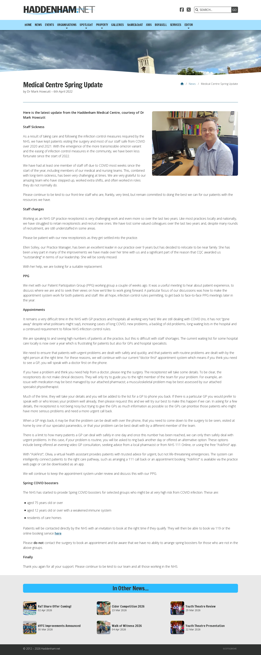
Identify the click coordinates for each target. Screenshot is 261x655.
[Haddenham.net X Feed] (189, 10)
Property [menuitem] (102, 25)
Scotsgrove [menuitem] (230, 648)
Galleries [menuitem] (117, 25)
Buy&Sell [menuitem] (161, 25)
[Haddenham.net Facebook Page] (182, 10)
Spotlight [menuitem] (86, 25)
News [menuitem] (38, 25)
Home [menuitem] (28, 25)
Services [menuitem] (175, 25)
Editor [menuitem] (189, 25)
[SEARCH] (213, 10)
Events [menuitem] (49, 25)
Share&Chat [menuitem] (135, 25)
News (192, 83)
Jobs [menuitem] (149, 25)
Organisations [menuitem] (66, 25)
